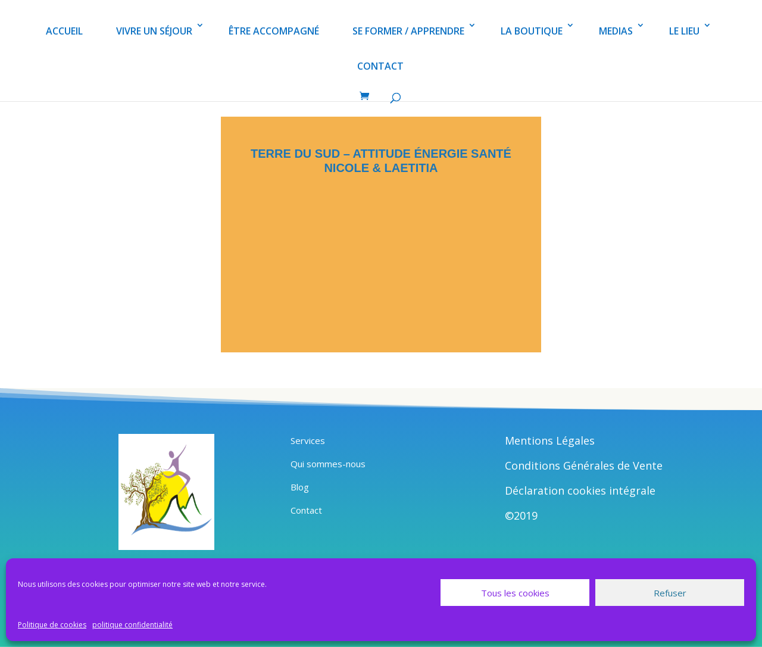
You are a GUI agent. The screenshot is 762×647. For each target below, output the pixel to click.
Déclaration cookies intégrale (580, 490)
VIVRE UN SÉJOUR (154, 30)
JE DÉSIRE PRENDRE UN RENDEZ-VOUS (380, 292)
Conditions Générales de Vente (584, 465)
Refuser (670, 593)
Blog (300, 487)
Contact (306, 510)
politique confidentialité (132, 625)
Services (308, 440)
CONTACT (380, 66)
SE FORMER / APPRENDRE (408, 30)
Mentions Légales (550, 440)
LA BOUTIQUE (532, 30)
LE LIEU (684, 30)
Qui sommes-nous (328, 464)
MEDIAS (616, 30)
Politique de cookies (52, 625)
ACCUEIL (64, 30)
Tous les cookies (515, 593)
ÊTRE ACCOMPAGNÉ (274, 30)
